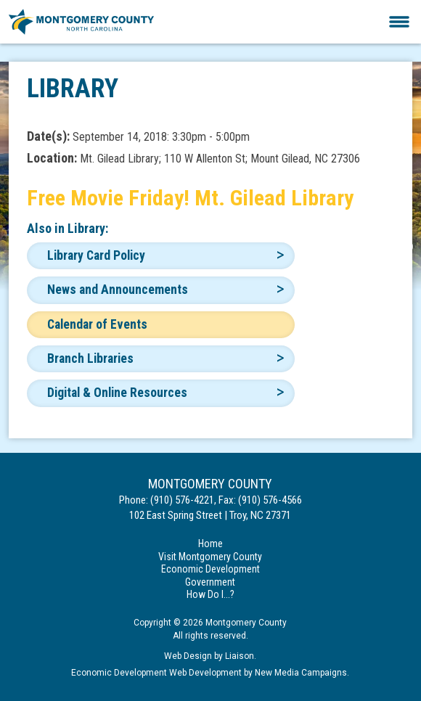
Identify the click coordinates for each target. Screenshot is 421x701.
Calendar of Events (97, 324)
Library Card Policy (96, 255)
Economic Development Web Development (156, 673)
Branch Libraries (90, 358)
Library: (88, 228)
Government (210, 582)
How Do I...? (210, 594)
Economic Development (210, 569)
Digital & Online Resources (117, 392)
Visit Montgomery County (210, 556)
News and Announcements (117, 289)
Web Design (188, 656)
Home (210, 543)
